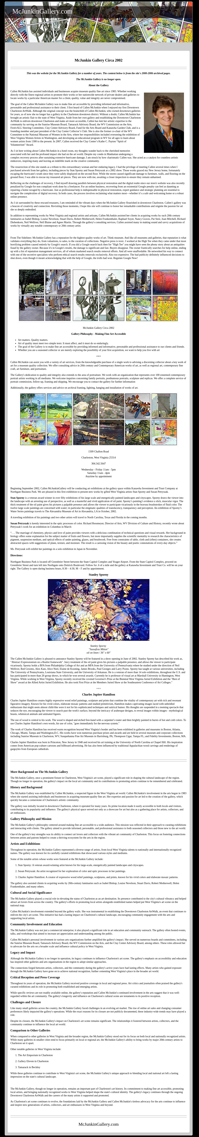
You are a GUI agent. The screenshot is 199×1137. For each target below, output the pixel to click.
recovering (111, 186)
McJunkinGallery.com (42, 11)
